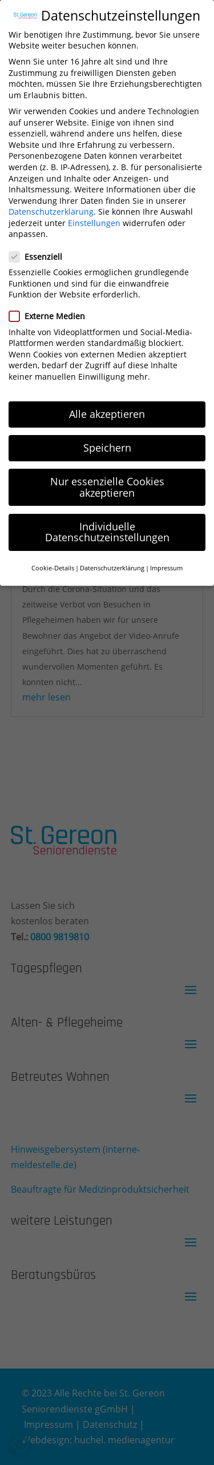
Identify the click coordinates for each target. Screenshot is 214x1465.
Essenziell (40, 248)
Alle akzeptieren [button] (107, 406)
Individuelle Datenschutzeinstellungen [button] (107, 524)
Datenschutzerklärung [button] (112, 560)
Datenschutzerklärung (51, 204)
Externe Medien (52, 308)
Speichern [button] (107, 439)
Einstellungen (94, 215)
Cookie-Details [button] (52, 560)
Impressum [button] (166, 560)
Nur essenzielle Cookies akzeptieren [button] (107, 479)
